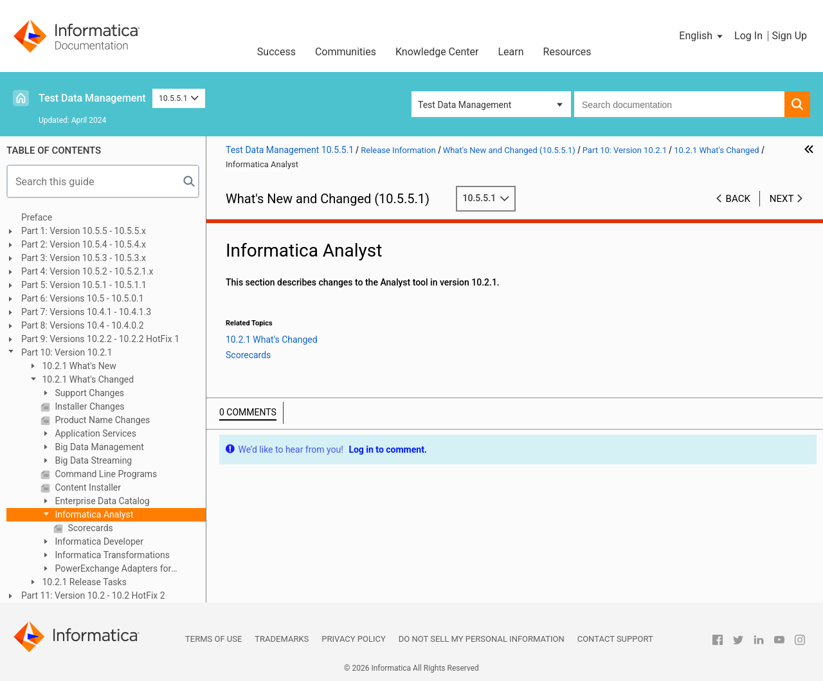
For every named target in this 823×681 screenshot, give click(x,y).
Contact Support (615, 639)
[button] (702, 36)
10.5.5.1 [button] (179, 98)
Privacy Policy (353, 639)
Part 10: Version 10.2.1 (67, 352)
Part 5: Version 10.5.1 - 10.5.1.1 (84, 285)
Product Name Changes (101, 420)
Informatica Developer (98, 541)
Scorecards (89, 528)
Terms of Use (213, 639)
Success (276, 52)
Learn (511, 52)
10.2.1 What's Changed (87, 379)
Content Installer (87, 487)
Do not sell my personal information (482, 639)
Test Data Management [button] (464, 105)
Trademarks (282, 639)
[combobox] (679, 104)
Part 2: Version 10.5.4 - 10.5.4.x (83, 244)
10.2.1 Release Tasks (83, 582)
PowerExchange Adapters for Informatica (106, 569)
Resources (567, 52)
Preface (36, 217)
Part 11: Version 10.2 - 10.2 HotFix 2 (93, 595)
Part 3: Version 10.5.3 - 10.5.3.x (83, 258)
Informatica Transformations (111, 555)
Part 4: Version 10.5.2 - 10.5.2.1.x (87, 271)
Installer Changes (89, 406)
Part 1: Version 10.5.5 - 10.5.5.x (83, 231)
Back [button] (738, 198)
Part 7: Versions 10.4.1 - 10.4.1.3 (86, 312)
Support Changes (88, 393)
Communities (345, 52)
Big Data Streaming (92, 460)
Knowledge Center (437, 52)
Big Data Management (98, 447)
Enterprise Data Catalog (101, 501)
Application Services (94, 433)
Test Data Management (92, 98)
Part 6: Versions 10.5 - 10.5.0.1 (82, 298)
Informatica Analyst (93, 514)
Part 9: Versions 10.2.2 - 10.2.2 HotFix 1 (100, 339)
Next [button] (782, 198)
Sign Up (789, 36)
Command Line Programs (105, 474)
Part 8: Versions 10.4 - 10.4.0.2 (82, 325)
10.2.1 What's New (78, 366)
